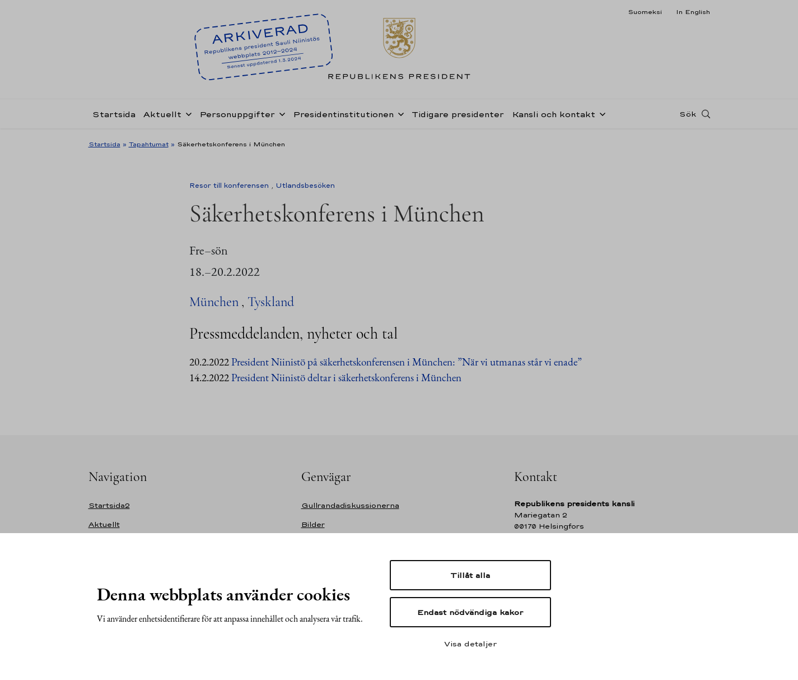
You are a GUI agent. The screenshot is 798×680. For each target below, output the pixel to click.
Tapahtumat (149, 144)
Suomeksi (645, 12)
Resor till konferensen (229, 185)
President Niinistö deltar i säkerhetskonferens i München (346, 378)
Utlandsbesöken (305, 185)
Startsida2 (109, 505)
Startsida (114, 114)
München (214, 302)
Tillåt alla (470, 575)
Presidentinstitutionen (343, 114)
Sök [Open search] (687, 114)
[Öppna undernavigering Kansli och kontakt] (600, 113)
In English (693, 12)
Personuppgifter (237, 114)
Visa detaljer (470, 644)
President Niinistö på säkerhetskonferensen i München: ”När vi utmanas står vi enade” (406, 362)
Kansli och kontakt (553, 114)
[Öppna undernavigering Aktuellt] (186, 113)
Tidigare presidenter (458, 114)
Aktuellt (162, 114)
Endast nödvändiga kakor (470, 612)
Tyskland (271, 302)
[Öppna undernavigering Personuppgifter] (280, 113)
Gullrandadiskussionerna (350, 505)
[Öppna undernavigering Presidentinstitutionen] (399, 113)
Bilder (313, 524)
